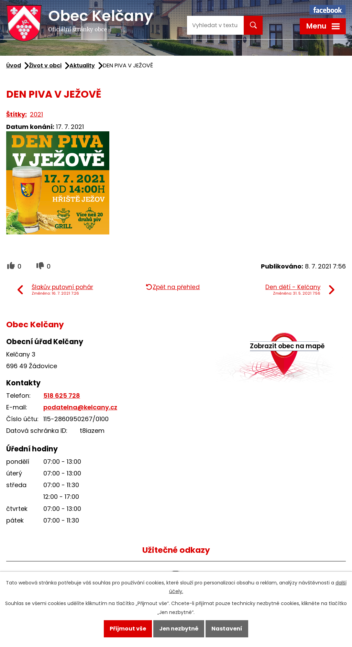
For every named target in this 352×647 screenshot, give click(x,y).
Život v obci (45, 65)
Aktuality (82, 65)
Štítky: (16, 114)
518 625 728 (61, 395)
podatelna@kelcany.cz (80, 407)
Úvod (13, 65)
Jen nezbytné (178, 629)
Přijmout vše (128, 629)
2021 (36, 114)
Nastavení (226, 629)
